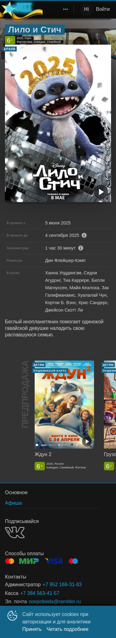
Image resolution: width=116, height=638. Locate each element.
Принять (32, 629)
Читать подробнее (68, 629)
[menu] (57, 9)
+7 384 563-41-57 (39, 593)
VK (14, 532)
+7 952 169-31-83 (62, 584)
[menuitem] (65, 9)
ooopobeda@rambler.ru (55, 601)
